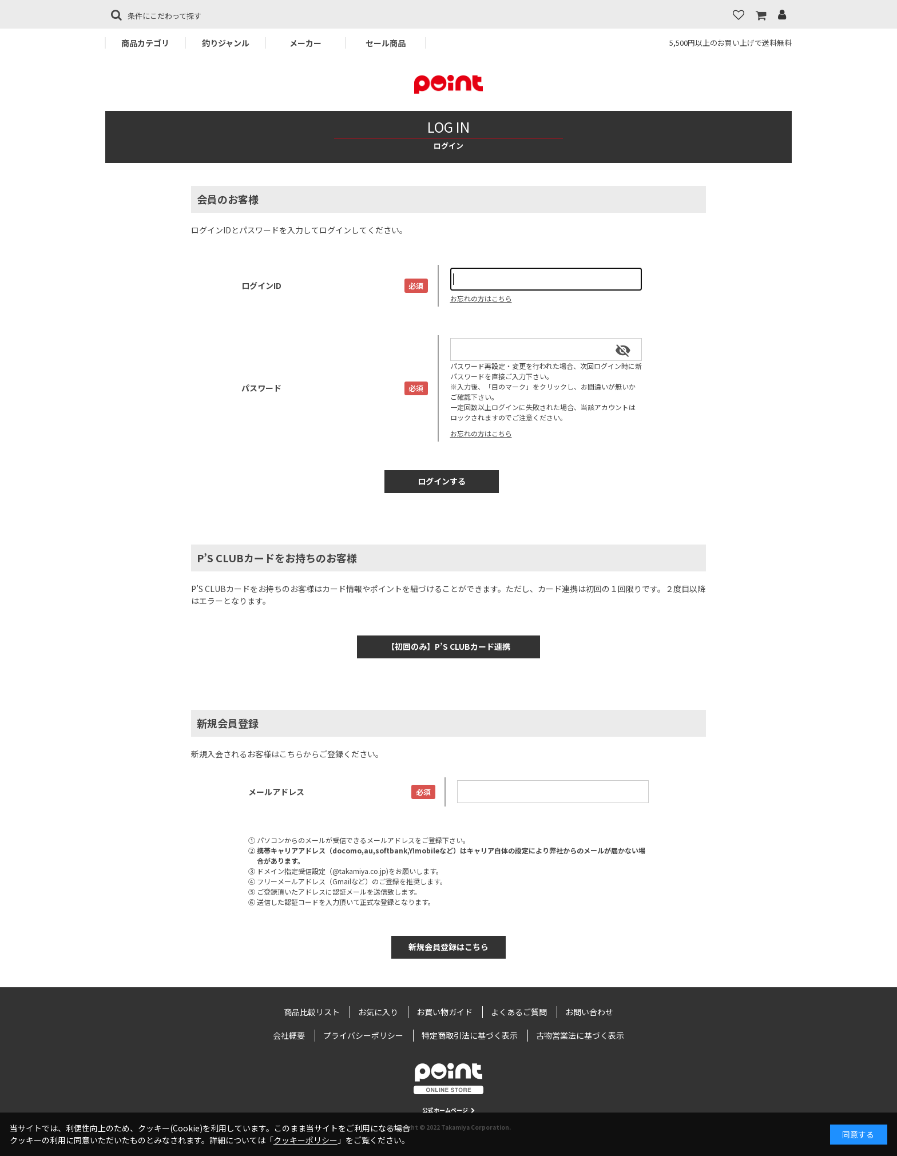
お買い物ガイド (444, 1012)
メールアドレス (276, 791)
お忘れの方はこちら (481, 298)
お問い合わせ (589, 1012)
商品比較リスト (312, 1012)
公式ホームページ (448, 1110)
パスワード (261, 388)
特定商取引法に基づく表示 (470, 1035)
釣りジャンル (225, 43)
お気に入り (378, 1012)
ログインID (261, 285)
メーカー (305, 43)
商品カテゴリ (145, 43)
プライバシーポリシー (363, 1035)
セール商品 (386, 43)
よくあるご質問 (519, 1012)
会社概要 (289, 1035)
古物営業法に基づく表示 (580, 1035)
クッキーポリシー (305, 1140)
